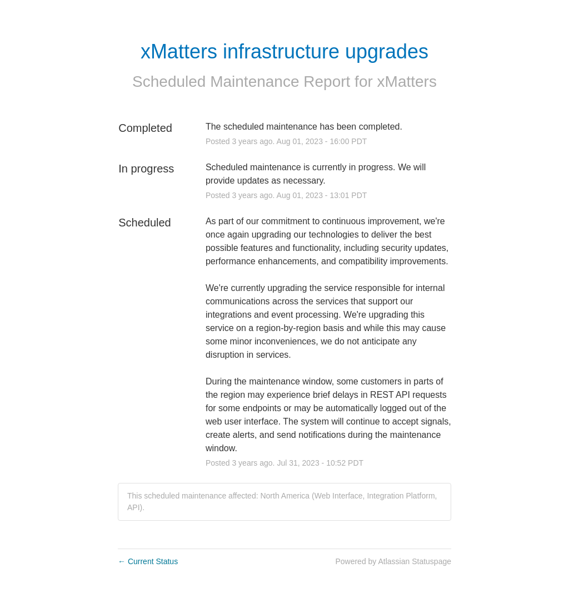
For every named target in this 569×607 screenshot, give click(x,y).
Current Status (148, 561)
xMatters (407, 81)
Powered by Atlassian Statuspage (393, 561)
